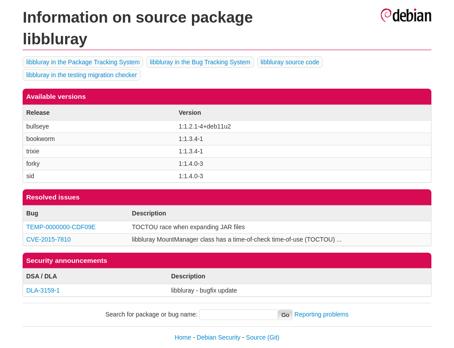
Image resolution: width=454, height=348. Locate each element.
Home (183, 337)
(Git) (273, 337)
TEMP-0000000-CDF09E (60, 227)
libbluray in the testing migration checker (81, 74)
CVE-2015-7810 (48, 239)
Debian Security (219, 337)
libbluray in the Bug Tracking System (200, 62)
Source (256, 337)
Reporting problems (321, 314)
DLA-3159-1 (43, 290)
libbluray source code (290, 62)
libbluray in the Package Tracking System (83, 62)
